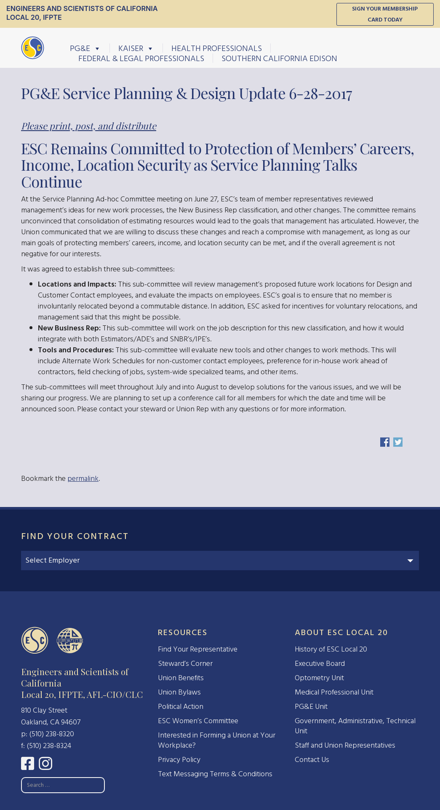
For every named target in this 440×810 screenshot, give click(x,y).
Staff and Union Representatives (345, 745)
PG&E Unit (311, 706)
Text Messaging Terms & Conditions (215, 774)
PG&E (85, 48)
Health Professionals (216, 48)
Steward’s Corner (185, 663)
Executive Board (320, 663)
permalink (83, 478)
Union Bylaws (179, 692)
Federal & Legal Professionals (141, 58)
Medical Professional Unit (334, 692)
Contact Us (312, 760)
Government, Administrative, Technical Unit (355, 726)
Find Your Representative (197, 649)
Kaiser (136, 48)
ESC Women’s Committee (198, 721)
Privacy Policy (179, 760)
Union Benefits (181, 678)
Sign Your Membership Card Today (385, 14)
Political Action (180, 706)
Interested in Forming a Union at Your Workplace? (216, 740)
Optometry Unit (319, 678)
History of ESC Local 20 (331, 649)
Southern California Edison (279, 58)
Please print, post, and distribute (88, 125)
